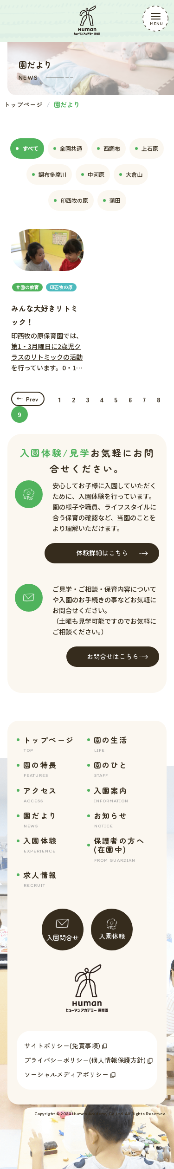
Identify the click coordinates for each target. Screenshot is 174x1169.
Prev (32, 399)
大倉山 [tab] (130, 174)
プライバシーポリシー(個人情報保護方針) (85, 1060)
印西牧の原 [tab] (71, 200)
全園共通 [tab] (67, 148)
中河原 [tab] (92, 174)
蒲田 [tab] (112, 200)
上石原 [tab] (146, 148)
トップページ (23, 104)
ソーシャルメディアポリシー (66, 1074)
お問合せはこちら (117, 656)
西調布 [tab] (108, 148)
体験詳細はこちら (112, 553)
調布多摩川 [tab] (49, 174)
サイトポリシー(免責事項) (62, 1045)
